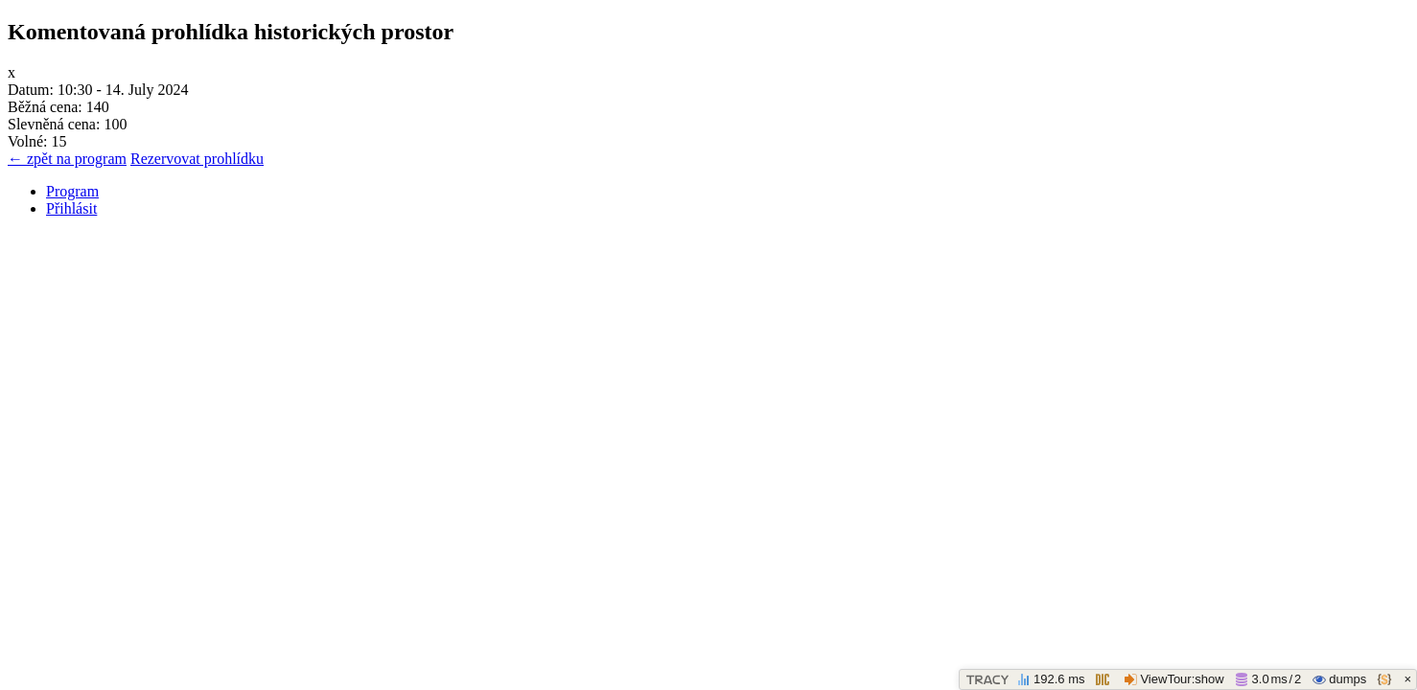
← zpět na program (67, 158)
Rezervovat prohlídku (197, 158)
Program (72, 191)
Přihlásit (71, 208)
